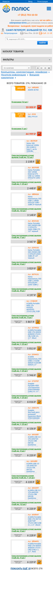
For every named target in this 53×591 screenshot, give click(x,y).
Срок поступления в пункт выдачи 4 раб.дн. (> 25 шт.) (26, 183)
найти (42, 43)
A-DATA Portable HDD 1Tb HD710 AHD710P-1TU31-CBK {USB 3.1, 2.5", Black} (34, 521)
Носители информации (13, 74)
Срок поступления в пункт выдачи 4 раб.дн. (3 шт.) (23, 316)
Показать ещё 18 (21, 568)
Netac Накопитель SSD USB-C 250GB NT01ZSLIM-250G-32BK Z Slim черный (34, 282)
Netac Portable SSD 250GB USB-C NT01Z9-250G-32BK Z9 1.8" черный (34, 254)
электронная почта (18, 22)
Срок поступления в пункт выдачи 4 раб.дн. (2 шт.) (26, 450)
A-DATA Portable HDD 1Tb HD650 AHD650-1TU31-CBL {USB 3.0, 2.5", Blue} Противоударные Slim (35, 336)
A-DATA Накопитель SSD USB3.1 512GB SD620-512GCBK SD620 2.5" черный (34, 362)
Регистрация (42, 1)
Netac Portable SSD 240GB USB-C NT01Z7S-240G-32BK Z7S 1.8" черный (34, 227)
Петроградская (10, 33)
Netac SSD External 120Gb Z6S (32, 149)
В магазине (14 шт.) (20, 102)
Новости (6, 1)
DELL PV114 (32, 116)
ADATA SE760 (33, 90)
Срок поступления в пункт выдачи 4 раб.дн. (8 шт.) (26, 290)
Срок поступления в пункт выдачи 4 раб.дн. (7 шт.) (26, 236)
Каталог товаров (13, 51)
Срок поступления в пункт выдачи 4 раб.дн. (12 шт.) (26, 503)
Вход (30, 1)
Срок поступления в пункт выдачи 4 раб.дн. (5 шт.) (26, 557)
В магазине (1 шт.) (19, 128)
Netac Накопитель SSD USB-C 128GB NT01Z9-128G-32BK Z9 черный (34, 200)
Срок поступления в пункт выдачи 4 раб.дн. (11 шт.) (23, 156)
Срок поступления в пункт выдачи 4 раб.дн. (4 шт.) (26, 263)
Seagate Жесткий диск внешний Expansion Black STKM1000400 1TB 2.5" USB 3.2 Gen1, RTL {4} (34, 417)
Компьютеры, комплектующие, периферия (24, 71)
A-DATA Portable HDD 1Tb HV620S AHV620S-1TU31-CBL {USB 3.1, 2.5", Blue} (33, 308)
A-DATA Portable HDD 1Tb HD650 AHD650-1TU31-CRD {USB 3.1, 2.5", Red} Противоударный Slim (35, 550)
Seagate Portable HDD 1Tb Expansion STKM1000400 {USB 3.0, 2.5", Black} (33, 388)
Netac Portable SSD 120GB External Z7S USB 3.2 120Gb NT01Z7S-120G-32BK (34, 175)
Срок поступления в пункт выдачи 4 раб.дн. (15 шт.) (26, 210)
